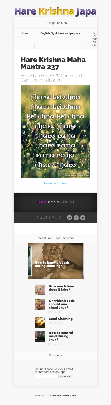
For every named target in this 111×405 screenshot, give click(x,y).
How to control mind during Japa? (61, 336)
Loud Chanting (61, 319)
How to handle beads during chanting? (52, 264)
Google (69, 218)
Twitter (83, 218)
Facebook (76, 218)
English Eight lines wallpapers (60, 33)
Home (24, 33)
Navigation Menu (57, 23)
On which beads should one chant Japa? (62, 304)
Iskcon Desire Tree (64, 395)
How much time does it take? (61, 287)
